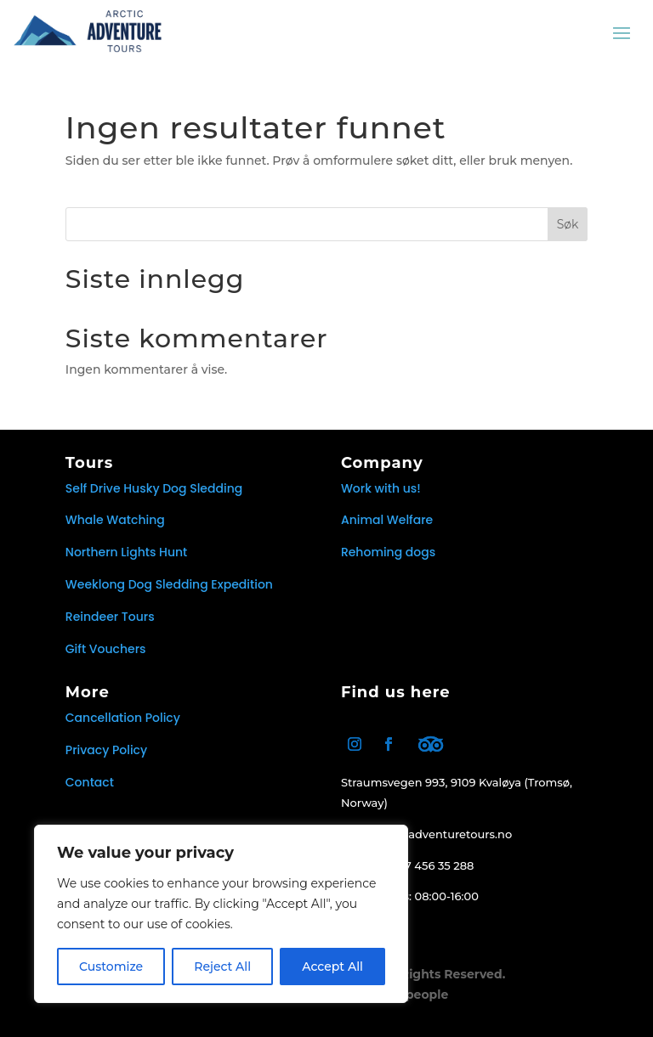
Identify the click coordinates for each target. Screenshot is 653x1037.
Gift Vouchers (105, 648)
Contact (89, 782)
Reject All (222, 966)
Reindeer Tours (110, 616)
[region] (221, 914)
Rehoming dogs (388, 552)
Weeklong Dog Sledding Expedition (169, 584)
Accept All (332, 966)
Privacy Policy (106, 749)
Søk (568, 224)
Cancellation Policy (122, 717)
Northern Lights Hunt (126, 552)
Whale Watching (115, 519)
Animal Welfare (387, 519)
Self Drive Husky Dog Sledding (153, 488)
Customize (111, 966)
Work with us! (381, 488)
